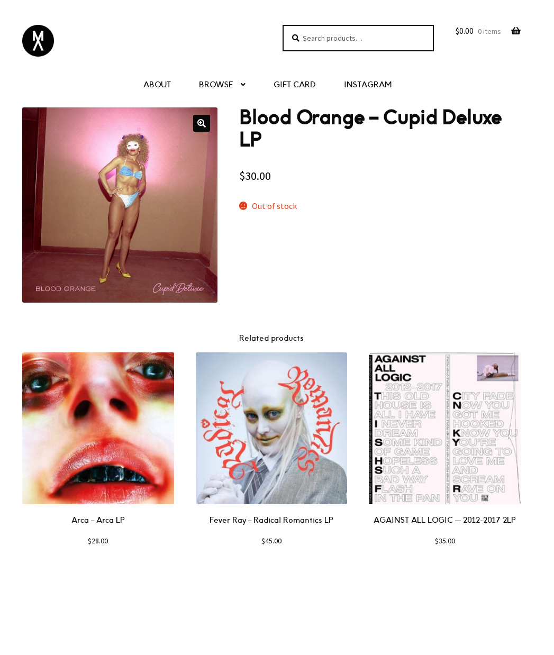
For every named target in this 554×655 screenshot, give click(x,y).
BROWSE (216, 85)
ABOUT (157, 85)
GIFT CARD (295, 85)
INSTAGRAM (368, 85)
